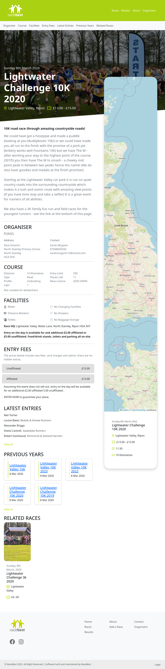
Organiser (9, 25)
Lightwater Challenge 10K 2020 (17, 491)
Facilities (34, 25)
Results (125, 10)
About (136, 10)
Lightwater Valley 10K (18, 467)
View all (8, 444)
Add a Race (116, 627)
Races (115, 10)
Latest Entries (65, 25)
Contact (139, 621)
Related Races (104, 25)
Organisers (149, 10)
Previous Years (85, 25)
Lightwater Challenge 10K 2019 (48, 491)
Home (88, 621)
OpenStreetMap (139, 410)
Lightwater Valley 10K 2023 (48, 467)
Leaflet (124, 410)
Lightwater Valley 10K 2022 (79, 467)
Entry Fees (48, 25)
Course (22, 25)
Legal (157, 664)
